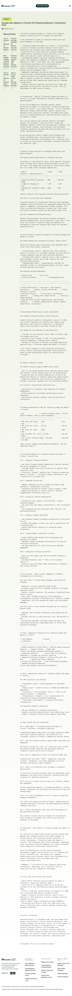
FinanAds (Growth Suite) (30, 974)
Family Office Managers (61, 969)
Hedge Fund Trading (47, 962)
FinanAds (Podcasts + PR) (31, 979)
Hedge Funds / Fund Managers (63, 964)
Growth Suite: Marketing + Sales (46, 976)
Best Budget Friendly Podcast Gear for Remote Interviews (7, 61)
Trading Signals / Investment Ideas (46, 966)
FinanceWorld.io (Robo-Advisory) (30, 964)
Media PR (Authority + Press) (47, 971)
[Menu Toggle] (70, 6)
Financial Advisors (62, 977)
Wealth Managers (62, 973)
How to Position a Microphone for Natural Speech (7, 44)
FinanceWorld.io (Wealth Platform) (30, 969)
